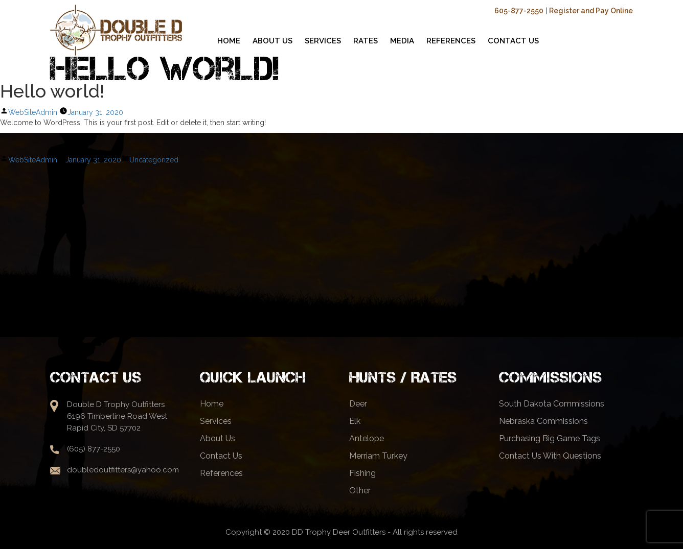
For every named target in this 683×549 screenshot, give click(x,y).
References (221, 473)
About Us (217, 438)
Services (216, 421)
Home (211, 404)
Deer (358, 404)
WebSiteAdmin (32, 112)
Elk (354, 421)
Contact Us (221, 456)
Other (360, 490)
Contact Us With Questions (550, 456)
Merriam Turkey (378, 456)
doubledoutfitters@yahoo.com (123, 469)
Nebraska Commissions (543, 421)
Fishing (362, 473)
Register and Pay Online (591, 11)
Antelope (366, 438)
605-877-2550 (518, 11)
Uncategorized (153, 160)
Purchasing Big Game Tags (549, 438)
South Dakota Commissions (551, 404)
